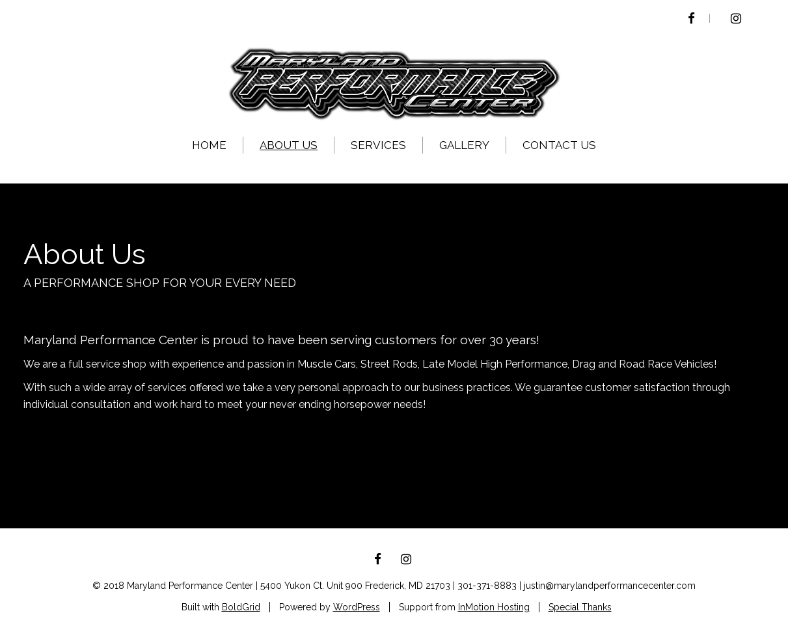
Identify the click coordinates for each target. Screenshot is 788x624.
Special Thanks (580, 607)
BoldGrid (241, 607)
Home (209, 145)
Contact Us (559, 145)
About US (289, 145)
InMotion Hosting (494, 607)
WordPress (356, 607)
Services (378, 145)
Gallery (464, 145)
